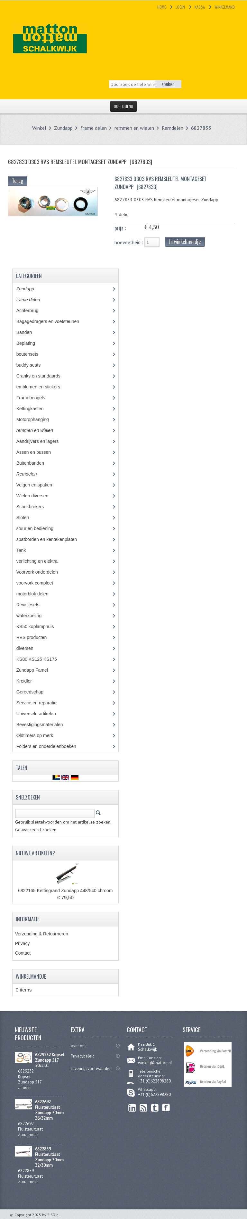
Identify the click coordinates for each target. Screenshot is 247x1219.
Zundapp (63, 128)
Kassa (200, 7)
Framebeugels (34, 397)
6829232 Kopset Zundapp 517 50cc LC (49, 1060)
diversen (28, 648)
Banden (28, 332)
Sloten (27, 517)
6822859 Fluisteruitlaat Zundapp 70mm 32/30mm (49, 1157)
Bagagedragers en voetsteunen (52, 321)
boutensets (32, 354)
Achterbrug (32, 310)
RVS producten (37, 637)
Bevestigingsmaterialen (45, 724)
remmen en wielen (134, 128)
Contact (23, 953)
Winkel (39, 128)
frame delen (93, 128)
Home (161, 7)
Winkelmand (225, 7)
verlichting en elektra (42, 561)
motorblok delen (38, 593)
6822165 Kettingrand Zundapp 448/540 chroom (65, 890)
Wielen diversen (37, 495)
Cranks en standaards (43, 375)
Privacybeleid (83, 1056)
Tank (25, 550)
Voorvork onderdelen (41, 572)
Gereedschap (33, 691)
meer (26, 1087)
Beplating (30, 343)
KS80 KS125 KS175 (42, 659)
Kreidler (30, 681)
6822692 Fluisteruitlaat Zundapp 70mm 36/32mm (49, 1110)
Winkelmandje (31, 976)
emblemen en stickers (42, 386)
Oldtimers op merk (39, 735)
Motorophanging (37, 419)
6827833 (201, 128)
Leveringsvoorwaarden (91, 1068)
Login (180, 7)
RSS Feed (144, 1108)
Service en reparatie (41, 702)
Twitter (155, 1108)
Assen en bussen (38, 452)
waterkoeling (33, 615)
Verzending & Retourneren (41, 933)
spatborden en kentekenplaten (51, 539)
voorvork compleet (39, 582)
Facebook (166, 1108)
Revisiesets (32, 604)
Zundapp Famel (36, 670)
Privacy (22, 943)
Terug (17, 181)
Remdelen (172, 128)
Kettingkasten (34, 408)
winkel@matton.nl (155, 1063)
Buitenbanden (34, 463)
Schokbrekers (34, 506)
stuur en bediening (40, 528)
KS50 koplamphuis (39, 626)
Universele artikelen (42, 713)
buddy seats (34, 365)
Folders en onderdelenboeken (51, 746)
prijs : (120, 228)
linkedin (132, 1108)
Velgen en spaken (38, 484)
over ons (79, 1046)
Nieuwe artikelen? (35, 853)
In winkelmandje (185, 241)
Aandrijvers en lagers (41, 441)
